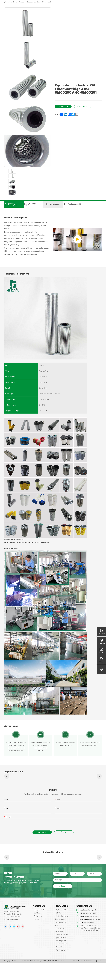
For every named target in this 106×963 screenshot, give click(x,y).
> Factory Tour (38, 916)
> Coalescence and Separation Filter (61, 936)
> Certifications (38, 913)
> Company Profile (39, 910)
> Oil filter (58, 913)
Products (22, 2)
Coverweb (89, 961)
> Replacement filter (61, 910)
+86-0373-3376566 (89, 913)
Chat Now (82, 106)
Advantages (53, 204)
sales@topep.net (90, 910)
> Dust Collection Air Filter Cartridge (61, 917)
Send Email (63, 106)
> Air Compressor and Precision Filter (61, 942)
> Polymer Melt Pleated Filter (60, 930)
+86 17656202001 (91, 916)
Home (15, 2)
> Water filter (59, 947)
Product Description (10, 204)
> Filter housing (60, 950)
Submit (42, 832)
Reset (64, 832)
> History (36, 919)
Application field (72, 204)
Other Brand (46, 2)
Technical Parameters (30, 204)
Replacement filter (33, 2)
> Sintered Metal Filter (60, 924)
